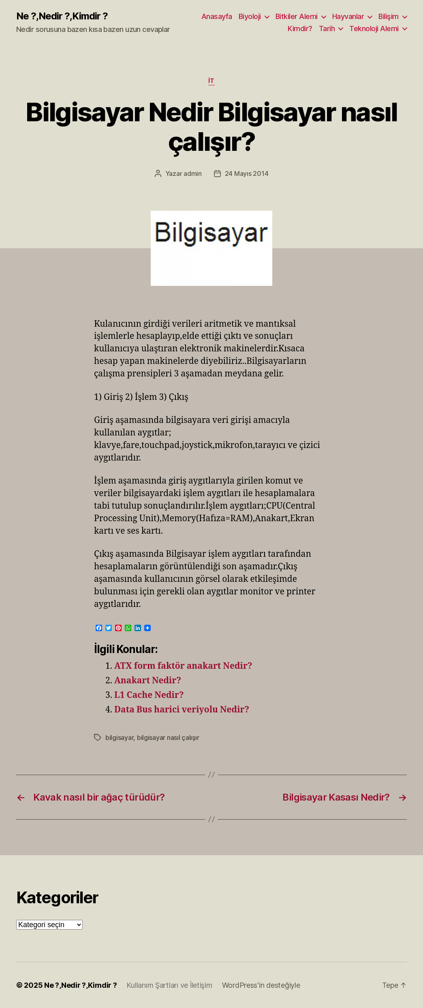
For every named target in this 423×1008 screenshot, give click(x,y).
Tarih (327, 28)
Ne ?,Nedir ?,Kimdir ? (62, 16)
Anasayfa (216, 16)
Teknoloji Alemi (374, 28)
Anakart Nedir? (147, 680)
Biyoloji (250, 16)
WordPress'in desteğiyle (261, 985)
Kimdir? (300, 28)
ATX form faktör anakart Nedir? (183, 666)
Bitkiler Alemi (297, 16)
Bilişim (388, 16)
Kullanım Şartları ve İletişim (169, 985)
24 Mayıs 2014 (247, 173)
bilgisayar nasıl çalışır (168, 737)
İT (211, 81)
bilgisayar (119, 737)
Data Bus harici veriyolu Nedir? (181, 709)
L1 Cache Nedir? (149, 695)
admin (193, 173)
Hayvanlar (348, 16)
